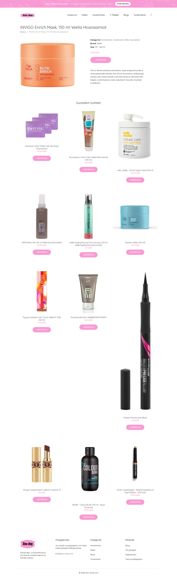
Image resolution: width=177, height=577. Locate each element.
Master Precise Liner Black (135, 417)
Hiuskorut (72, 15)
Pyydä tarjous (123, 4)
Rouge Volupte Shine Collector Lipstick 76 (41, 490)
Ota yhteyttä (130, 550)
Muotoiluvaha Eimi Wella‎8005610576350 (88, 317)
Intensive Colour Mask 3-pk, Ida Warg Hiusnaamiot (41, 147)
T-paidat (114, 15)
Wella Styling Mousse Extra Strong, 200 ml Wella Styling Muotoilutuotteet (88, 243)
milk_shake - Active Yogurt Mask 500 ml (135, 170)
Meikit (85, 15)
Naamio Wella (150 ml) (135, 242)
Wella (126, 40)
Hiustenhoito (98, 15)
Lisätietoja (100, 60)
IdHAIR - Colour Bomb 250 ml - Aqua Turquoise (88, 506)
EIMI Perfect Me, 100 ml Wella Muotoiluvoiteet (42, 242)
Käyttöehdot (130, 554)
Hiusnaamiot (135, 40)
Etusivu (23, 32)
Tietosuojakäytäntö (133, 559)
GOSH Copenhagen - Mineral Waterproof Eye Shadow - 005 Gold (135, 491)
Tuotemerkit (139, 15)
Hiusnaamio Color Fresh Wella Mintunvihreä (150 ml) (88, 158)
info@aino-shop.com (64, 553)
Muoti (92, 554)
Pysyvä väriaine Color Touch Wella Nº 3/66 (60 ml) (42, 318)
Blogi (126, 15)
